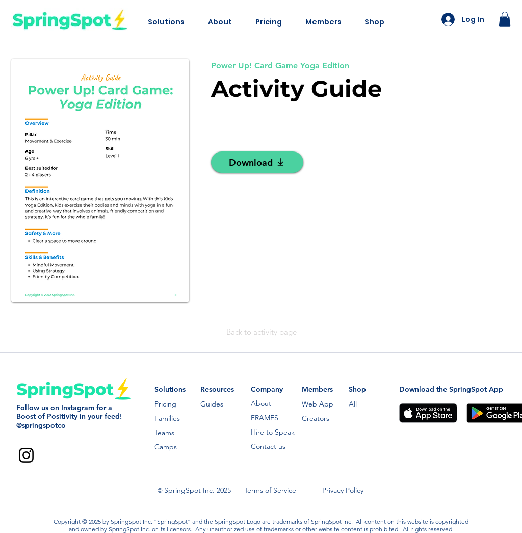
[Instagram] (26, 455)
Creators (315, 418)
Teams (164, 432)
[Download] (257, 162)
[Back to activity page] (261, 332)
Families (167, 418)
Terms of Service (270, 490)
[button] (166, 22)
